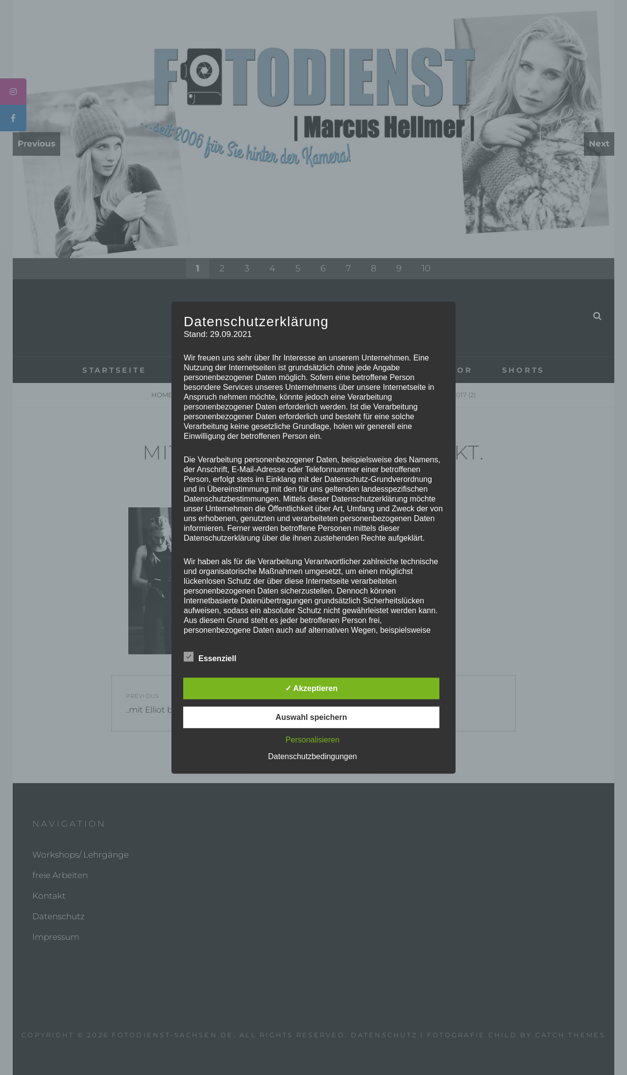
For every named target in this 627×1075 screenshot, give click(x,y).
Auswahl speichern (311, 717)
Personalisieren (312, 740)
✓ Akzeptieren (311, 688)
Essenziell (210, 657)
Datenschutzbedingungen (312, 756)
